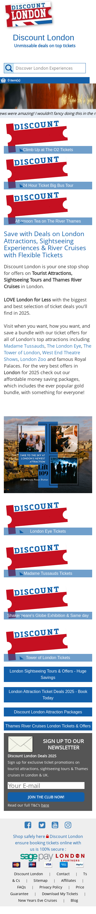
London (12, 372)
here (45, 805)
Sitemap (41, 880)
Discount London (28, 873)
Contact (63, 873)
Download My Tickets (60, 893)
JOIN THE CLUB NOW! (46, 797)
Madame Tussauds (24, 346)
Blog (74, 900)
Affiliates (68, 880)
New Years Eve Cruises (37, 900)
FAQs (21, 887)
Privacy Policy (50, 887)
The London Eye (64, 346)
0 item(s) (14, 80)
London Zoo (33, 359)
